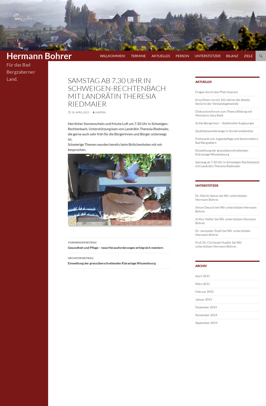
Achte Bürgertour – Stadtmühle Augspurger (224, 123)
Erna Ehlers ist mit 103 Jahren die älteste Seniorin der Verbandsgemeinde (222, 101)
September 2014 (206, 323)
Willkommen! (112, 56)
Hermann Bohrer (39, 56)
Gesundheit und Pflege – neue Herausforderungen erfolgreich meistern (119, 244)
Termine (138, 56)
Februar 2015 (204, 291)
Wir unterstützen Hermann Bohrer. (218, 244)
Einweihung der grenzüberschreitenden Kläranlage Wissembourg (119, 260)
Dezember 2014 (206, 307)
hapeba (100, 112)
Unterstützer (207, 56)
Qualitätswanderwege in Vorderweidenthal (224, 131)
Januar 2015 (203, 299)
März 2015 (202, 284)
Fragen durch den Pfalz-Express (216, 92)
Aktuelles (161, 56)
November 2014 (206, 315)
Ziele (248, 56)
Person (182, 56)
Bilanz (232, 56)
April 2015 (202, 276)
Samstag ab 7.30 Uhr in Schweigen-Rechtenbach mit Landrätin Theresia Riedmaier (227, 164)
